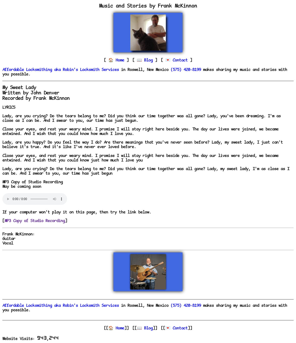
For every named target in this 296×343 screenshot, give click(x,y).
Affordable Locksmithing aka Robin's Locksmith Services (60, 70)
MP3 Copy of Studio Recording (35, 221)
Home (121, 60)
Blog (149, 60)
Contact (181, 60)
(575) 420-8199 (186, 70)
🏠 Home (116, 328)
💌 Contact (176, 328)
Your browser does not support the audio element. (34, 199)
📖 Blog (145, 328)
